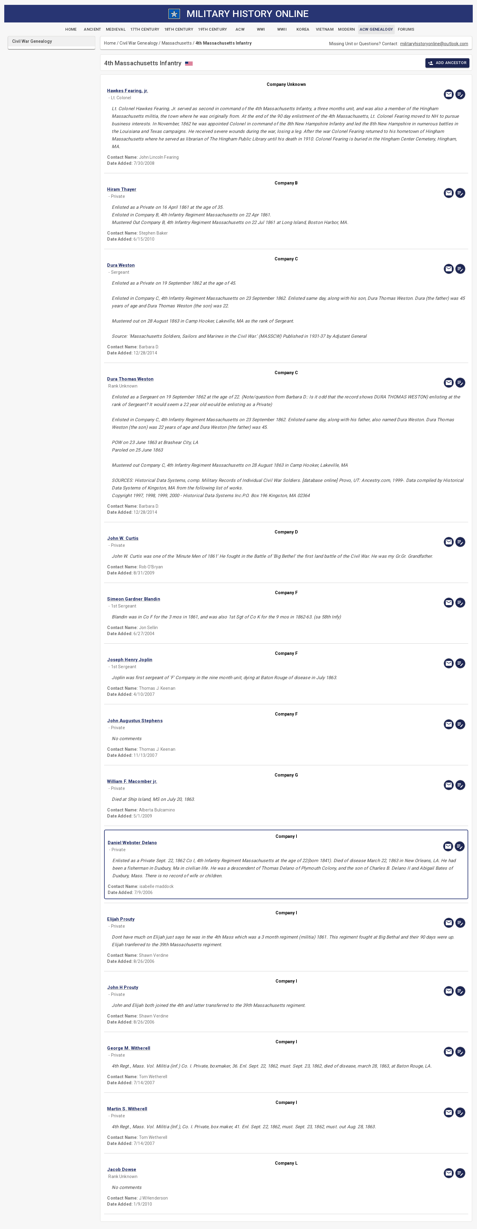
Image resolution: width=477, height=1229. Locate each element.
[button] (232, 90)
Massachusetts (177, 43)
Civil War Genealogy (139, 43)
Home (110, 43)
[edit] (460, 94)
